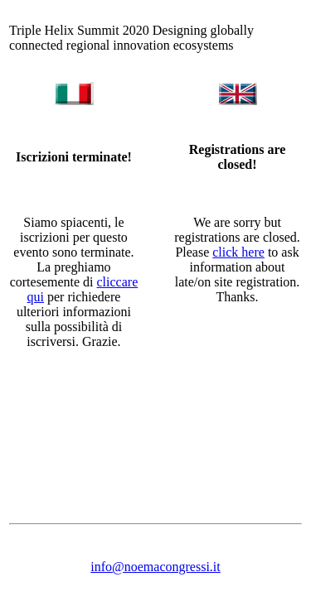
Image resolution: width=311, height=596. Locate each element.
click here (238, 252)
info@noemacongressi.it (155, 567)
